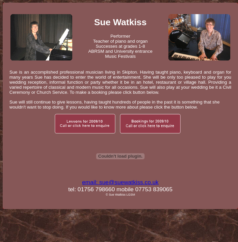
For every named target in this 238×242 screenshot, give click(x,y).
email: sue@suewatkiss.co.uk (120, 182)
